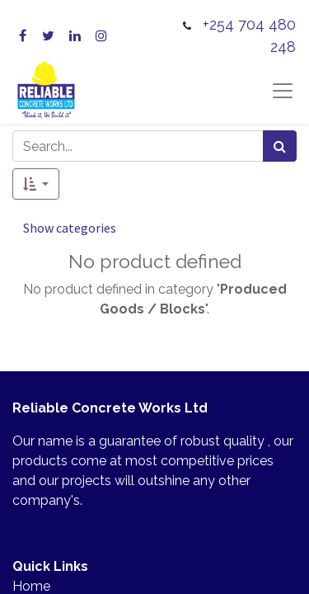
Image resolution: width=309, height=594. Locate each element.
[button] (35, 184)
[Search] (280, 146)
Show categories (69, 227)
